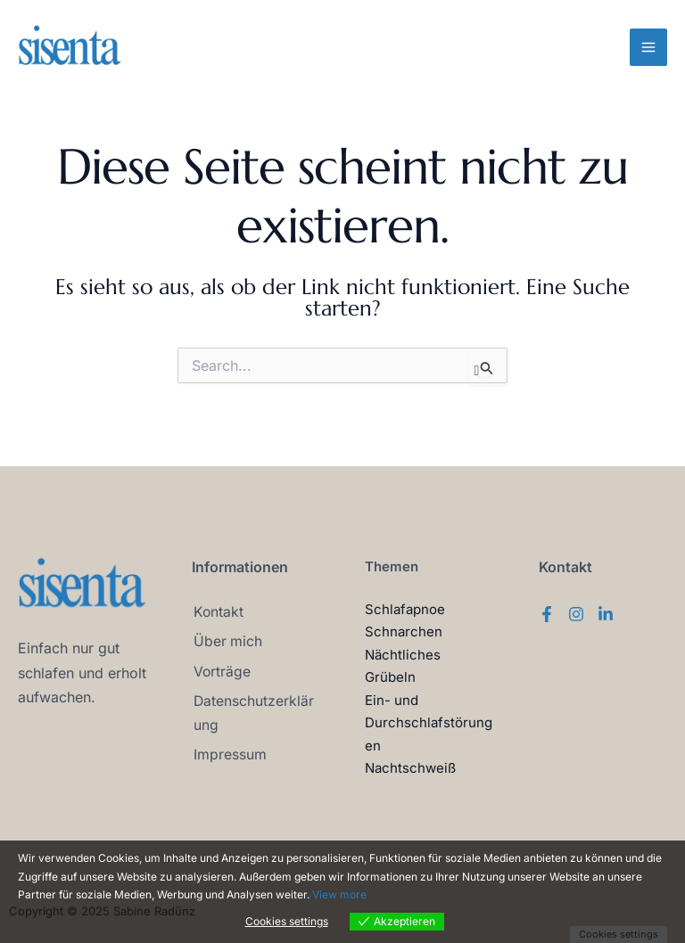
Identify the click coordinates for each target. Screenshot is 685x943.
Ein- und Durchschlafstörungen (428, 723)
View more (339, 894)
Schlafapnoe (405, 609)
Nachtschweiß (410, 767)
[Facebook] (547, 614)
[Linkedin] (606, 614)
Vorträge (221, 669)
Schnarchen (403, 631)
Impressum (228, 751)
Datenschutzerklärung (252, 711)
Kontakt (217, 612)
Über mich (226, 641)
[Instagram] (576, 614)
